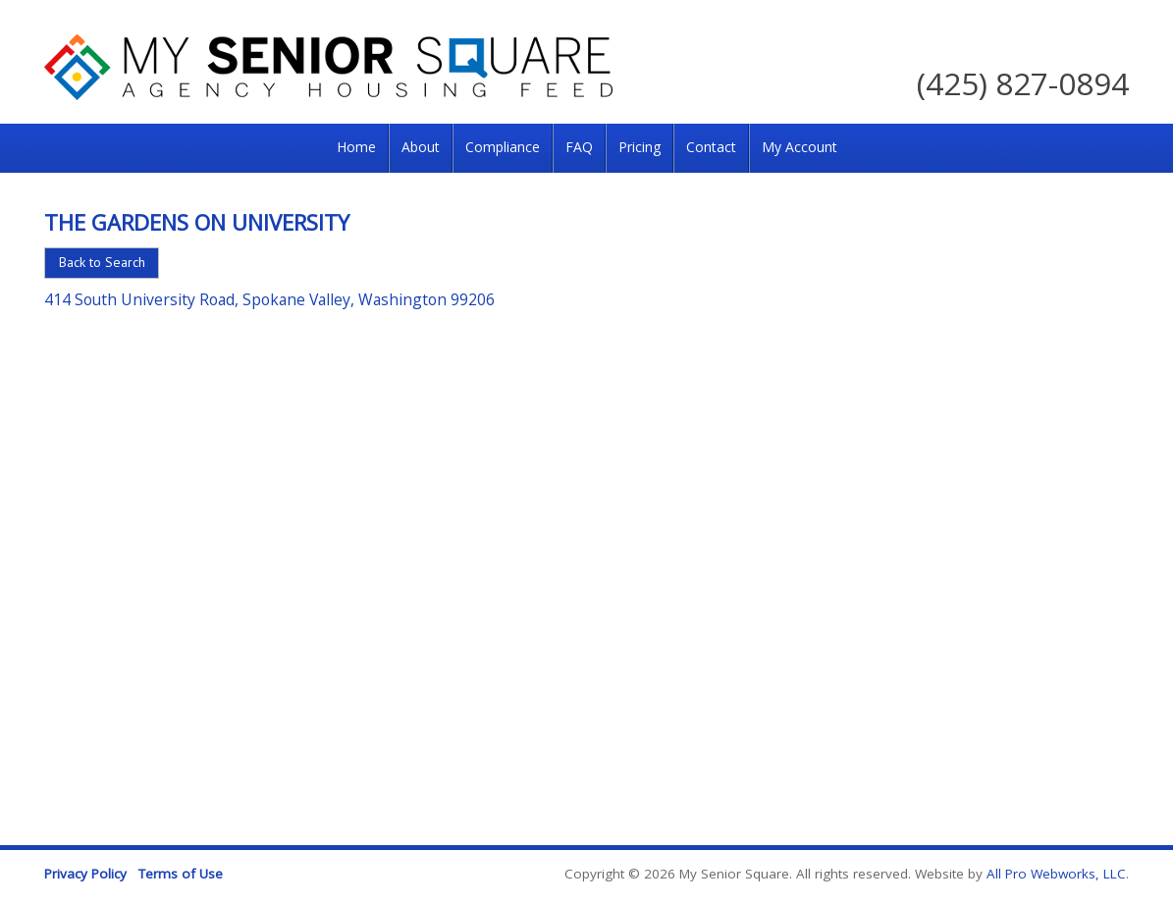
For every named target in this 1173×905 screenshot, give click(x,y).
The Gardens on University (196, 222)
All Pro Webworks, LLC (1056, 873)
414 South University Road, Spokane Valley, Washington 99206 (269, 299)
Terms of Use (180, 873)
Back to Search (102, 262)
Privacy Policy (85, 873)
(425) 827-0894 (1023, 83)
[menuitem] (356, 148)
